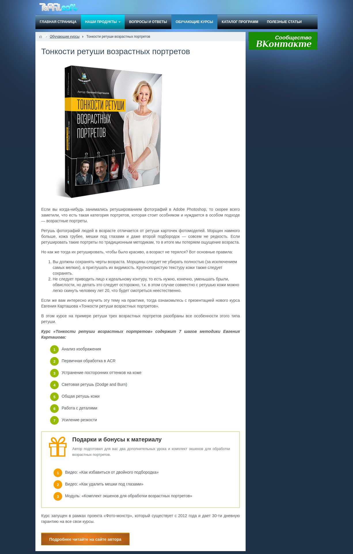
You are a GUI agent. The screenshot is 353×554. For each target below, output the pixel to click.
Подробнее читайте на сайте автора (85, 539)
